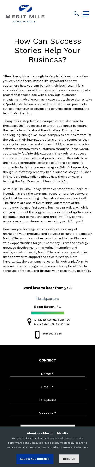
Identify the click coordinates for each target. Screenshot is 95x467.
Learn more (81, 447)
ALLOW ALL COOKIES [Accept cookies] (34, 458)
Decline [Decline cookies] (69, 458)
